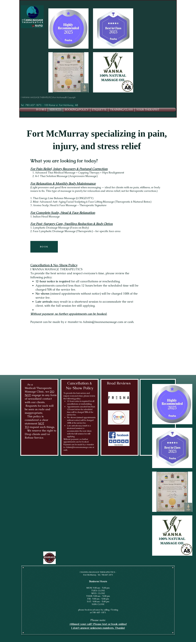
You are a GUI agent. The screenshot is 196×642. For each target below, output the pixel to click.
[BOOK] (44, 247)
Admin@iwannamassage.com (103, 322)
